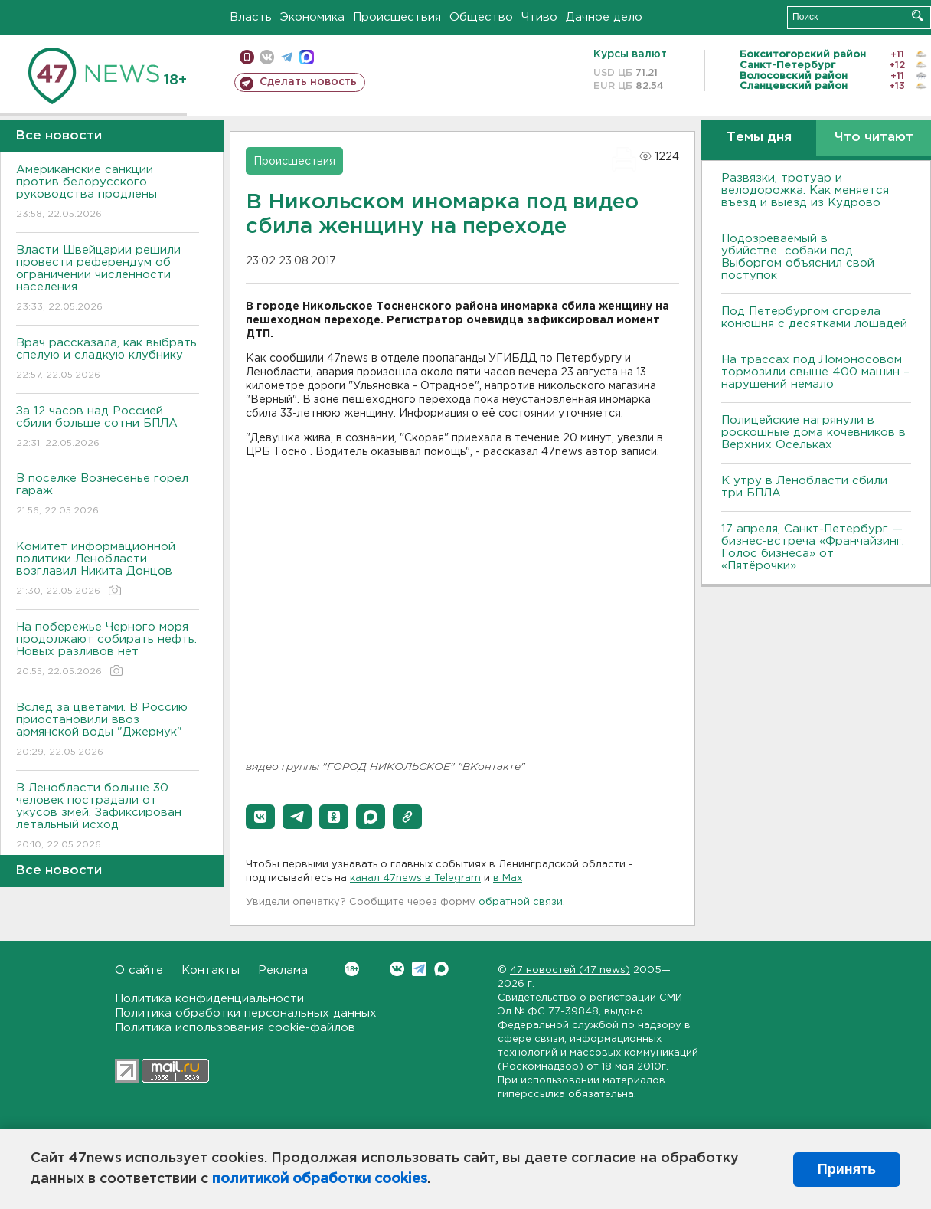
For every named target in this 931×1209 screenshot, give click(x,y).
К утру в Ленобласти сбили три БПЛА (804, 487)
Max (441, 969)
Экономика (312, 17)
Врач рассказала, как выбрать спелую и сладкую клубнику (107, 360)
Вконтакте (352, 969)
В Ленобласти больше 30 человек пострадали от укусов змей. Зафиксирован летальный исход (107, 817)
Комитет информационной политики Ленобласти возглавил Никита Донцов (107, 570)
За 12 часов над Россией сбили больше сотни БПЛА (107, 428)
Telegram (419, 969)
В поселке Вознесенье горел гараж (107, 495)
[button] (260, 816)
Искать (917, 15)
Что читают (874, 137)
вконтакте (267, 57)
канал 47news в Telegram (415, 878)
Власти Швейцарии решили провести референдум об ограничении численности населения (107, 279)
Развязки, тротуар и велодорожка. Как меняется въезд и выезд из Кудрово (805, 190)
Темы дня (759, 137)
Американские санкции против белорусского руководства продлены (107, 193)
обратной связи (521, 902)
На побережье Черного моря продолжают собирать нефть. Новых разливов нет (107, 650)
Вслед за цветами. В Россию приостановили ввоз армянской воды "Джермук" (107, 730)
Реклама (283, 970)
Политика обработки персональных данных (246, 1013)
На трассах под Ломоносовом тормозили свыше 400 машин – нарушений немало (815, 372)
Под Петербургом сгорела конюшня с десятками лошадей (814, 317)
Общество (481, 17)
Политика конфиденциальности (209, 999)
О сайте (139, 970)
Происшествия (397, 17)
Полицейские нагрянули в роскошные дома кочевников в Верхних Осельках (813, 432)
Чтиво (539, 17)
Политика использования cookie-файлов (235, 1028)
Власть (251, 17)
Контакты (210, 970)
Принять (847, 1169)
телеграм (286, 57)
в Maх (507, 878)
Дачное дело (604, 17)
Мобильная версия (247, 57)
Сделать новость (308, 82)
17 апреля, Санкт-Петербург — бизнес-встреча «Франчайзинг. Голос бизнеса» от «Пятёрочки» (812, 547)
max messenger (306, 57)
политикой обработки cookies (319, 1179)
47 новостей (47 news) (570, 970)
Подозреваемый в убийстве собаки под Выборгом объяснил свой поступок (797, 257)
